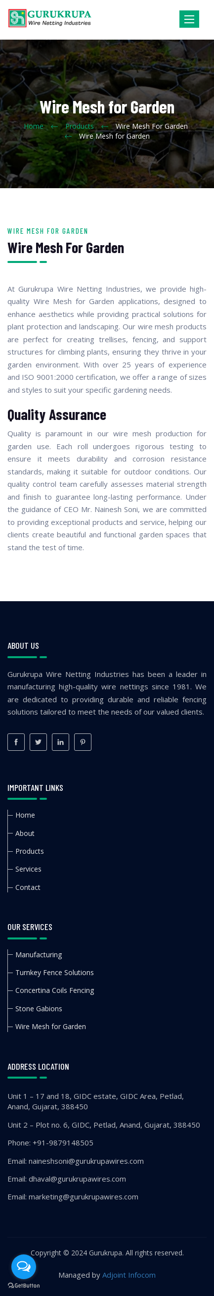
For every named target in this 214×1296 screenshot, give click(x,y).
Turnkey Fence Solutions (54, 972)
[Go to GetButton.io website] (24, 1286)
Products (79, 126)
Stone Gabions (38, 1008)
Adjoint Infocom (129, 1275)
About (25, 833)
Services (28, 869)
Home (33, 126)
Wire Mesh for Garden (50, 1026)
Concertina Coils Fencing (54, 990)
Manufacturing (38, 954)
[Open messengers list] (23, 1266)
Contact (28, 887)
